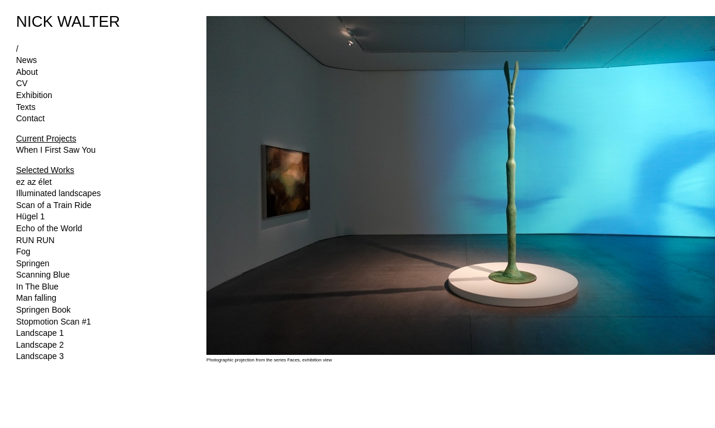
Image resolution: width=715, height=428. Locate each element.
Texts (26, 107)
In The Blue (37, 286)
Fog (23, 251)
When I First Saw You (56, 150)
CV (21, 83)
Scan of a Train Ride (54, 205)
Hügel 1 (30, 216)
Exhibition (34, 95)
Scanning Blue (43, 274)
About (27, 72)
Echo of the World (49, 228)
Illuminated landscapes (58, 193)
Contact (30, 118)
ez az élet (34, 182)
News (26, 60)
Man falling (36, 298)
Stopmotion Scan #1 (53, 321)
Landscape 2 (40, 345)
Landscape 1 (40, 333)
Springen (32, 263)
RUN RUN (35, 240)
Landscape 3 (40, 356)
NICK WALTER (68, 21)
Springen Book (43, 309)
